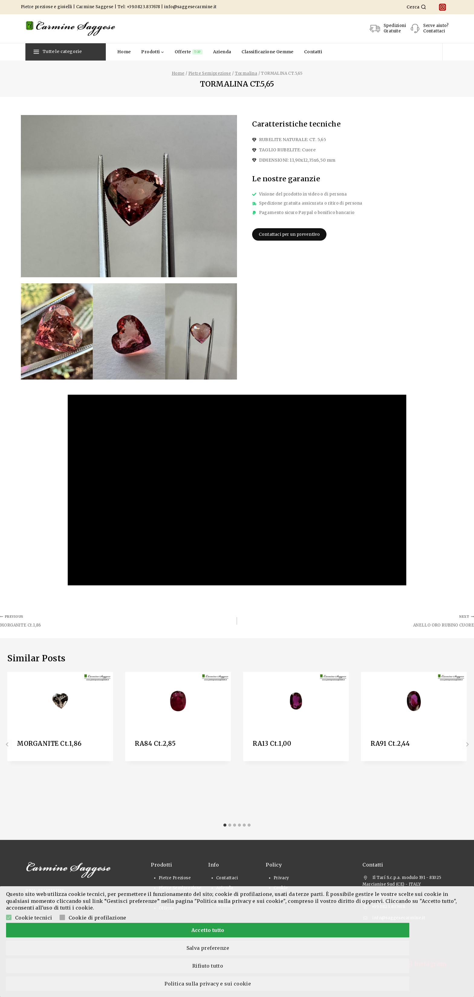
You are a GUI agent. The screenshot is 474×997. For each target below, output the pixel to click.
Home (124, 51)
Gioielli (166, 897)
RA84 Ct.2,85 (155, 743)
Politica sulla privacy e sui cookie (408, 983)
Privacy (281, 877)
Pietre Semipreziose (180, 887)
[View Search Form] (416, 7)
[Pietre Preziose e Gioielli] (70, 28)
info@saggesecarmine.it (190, 6)
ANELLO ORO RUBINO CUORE (357, 620)
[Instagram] (442, 7)
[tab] (224, 825)
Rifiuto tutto (292, 983)
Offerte (189, 52)
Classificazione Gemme (267, 51)
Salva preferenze (177, 983)
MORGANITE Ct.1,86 (116, 620)
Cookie (281, 887)
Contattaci (227, 877)
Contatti (313, 51)
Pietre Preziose (175, 877)
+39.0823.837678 (143, 6)
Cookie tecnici (33, 970)
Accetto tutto (61, 983)
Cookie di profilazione (97, 970)
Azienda (222, 51)
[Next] (467, 744)
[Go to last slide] (7, 744)
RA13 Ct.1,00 (272, 743)
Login (280, 897)
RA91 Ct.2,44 (390, 743)
